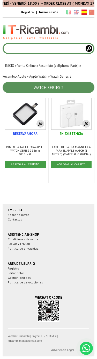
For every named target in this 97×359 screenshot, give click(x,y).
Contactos (15, 219)
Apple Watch (38, 76)
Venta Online (26, 65)
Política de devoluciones (25, 282)
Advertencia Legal (62, 350)
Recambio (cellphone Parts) (59, 65)
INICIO (9, 65)
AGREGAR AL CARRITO (25, 164)
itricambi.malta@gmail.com (25, 340)
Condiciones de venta (23, 239)
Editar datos (16, 273)
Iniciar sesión (48, 12)
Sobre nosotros (18, 215)
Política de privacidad (23, 248)
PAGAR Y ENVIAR (19, 244)
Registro (27, 12)
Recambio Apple (14, 76)
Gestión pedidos (19, 278)
